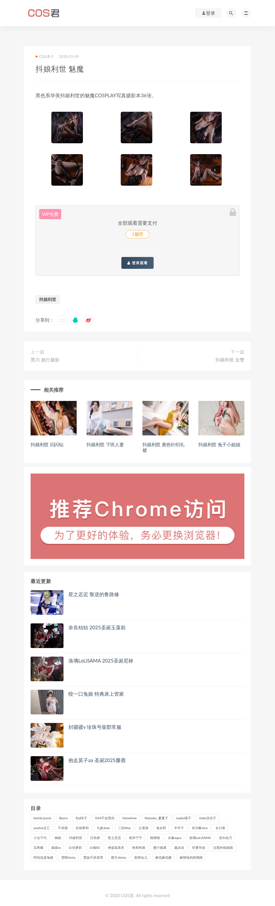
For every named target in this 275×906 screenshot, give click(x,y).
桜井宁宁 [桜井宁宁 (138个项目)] (135, 838)
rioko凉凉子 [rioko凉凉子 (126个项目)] (207, 818)
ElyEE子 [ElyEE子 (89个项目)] (81, 818)
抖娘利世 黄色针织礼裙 (163, 447)
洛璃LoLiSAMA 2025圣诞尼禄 (100, 660)
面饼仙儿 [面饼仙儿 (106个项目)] (140, 857)
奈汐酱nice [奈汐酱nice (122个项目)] (200, 828)
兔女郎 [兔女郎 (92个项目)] (161, 828)
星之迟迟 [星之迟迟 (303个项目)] (114, 838)
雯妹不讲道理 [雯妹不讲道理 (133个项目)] (93, 857)
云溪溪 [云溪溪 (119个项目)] (143, 828)
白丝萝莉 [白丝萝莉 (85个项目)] (75, 847)
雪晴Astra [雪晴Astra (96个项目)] (68, 857)
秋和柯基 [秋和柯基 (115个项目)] (138, 847)
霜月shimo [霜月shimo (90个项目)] (118, 857)
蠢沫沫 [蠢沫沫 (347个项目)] (179, 847)
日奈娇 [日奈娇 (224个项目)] (95, 838)
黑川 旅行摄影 (45, 359)
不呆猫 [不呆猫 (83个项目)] (63, 828)
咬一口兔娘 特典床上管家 (96, 694)
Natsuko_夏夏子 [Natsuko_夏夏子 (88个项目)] (156, 818)
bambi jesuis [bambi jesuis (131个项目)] (42, 818)
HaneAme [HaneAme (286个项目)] (129, 818)
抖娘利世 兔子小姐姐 (219, 444)
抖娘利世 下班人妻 (105, 444)
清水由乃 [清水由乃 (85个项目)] (225, 838)
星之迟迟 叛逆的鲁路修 (93, 594)
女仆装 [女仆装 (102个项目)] (220, 828)
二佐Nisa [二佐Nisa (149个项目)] (124, 828)
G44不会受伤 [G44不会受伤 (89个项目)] (104, 818)
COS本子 (45, 56)
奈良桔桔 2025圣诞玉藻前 (97, 627)
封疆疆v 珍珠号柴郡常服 (94, 727)
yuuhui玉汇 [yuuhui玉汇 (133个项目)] (42, 828)
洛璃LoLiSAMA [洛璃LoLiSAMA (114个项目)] (200, 838)
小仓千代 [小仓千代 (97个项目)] (40, 838)
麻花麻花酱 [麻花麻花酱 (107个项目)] (163, 857)
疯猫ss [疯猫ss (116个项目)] (56, 847)
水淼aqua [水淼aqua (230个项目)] (174, 838)
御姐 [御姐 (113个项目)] (58, 838)
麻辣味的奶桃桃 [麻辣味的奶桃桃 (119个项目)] (191, 857)
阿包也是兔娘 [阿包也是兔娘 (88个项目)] (43, 857)
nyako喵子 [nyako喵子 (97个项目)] (183, 818)
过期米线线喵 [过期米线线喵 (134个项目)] (223, 847)
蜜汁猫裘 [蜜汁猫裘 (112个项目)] (159, 847)
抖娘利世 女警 (229, 359)
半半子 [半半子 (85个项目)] (179, 828)
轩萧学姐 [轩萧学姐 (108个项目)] (198, 847)
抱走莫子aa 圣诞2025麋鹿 (97, 760)
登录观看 (137, 263)
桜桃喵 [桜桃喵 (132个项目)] (155, 838)
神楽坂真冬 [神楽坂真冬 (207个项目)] (116, 847)
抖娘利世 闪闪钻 (47, 444)
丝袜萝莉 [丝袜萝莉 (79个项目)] (82, 828)
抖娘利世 (47, 299)
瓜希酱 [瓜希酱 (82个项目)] (38, 847)
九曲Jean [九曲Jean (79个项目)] (103, 828)
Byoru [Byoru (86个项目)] (63, 818)
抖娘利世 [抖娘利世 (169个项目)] (75, 838)
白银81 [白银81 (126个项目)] (95, 847)
